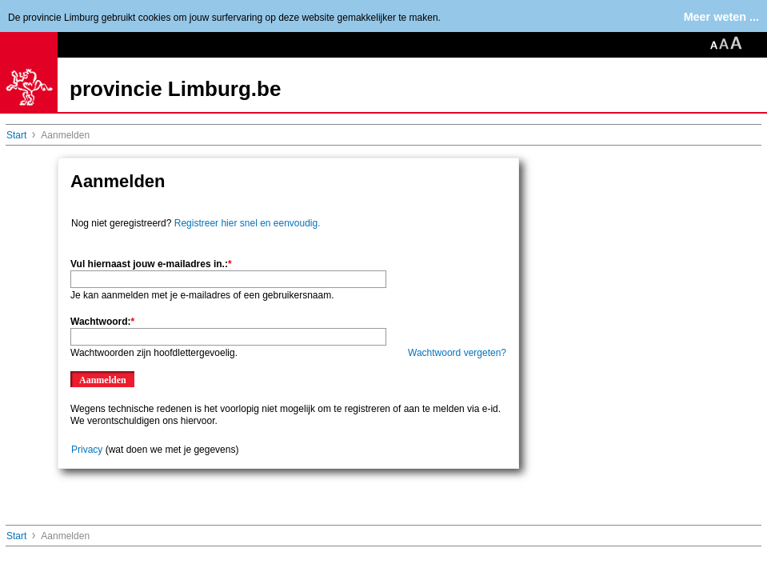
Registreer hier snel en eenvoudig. (247, 223)
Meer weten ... (721, 16)
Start (16, 135)
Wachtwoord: (102, 321)
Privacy (86, 449)
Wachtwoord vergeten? (457, 352)
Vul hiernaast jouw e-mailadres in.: (151, 264)
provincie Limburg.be (175, 89)
